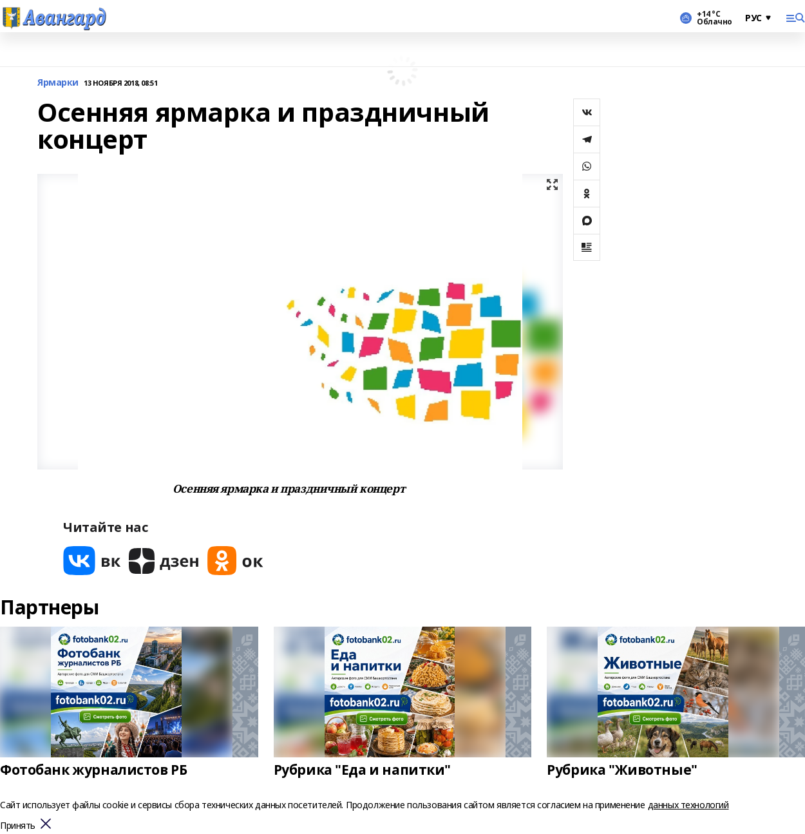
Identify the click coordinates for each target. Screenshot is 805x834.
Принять (17, 825)
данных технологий (688, 805)
